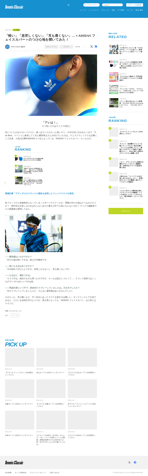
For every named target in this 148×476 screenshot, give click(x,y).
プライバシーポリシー (38, 472)
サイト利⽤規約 (20, 472)
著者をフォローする (51, 46)
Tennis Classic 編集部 (18, 46)
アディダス (15, 315)
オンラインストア (90, 5)
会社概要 (8, 472)
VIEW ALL (125, 211)
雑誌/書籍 (139, 10)
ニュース (83, 10)
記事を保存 (66, 46)
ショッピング (94, 10)
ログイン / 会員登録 (134, 5)
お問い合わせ (55, 472)
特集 (113, 10)
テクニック (105, 10)
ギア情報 (120, 10)
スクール (129, 10)
